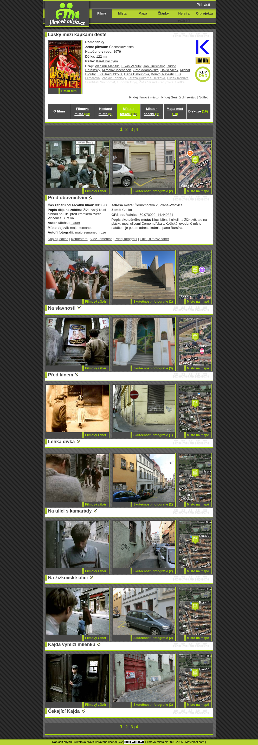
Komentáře (79, 239)
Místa (122, 13)
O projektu (204, 13)
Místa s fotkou (128, 111)
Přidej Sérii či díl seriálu (178, 97)
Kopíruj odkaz (58, 239)
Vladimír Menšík (107, 66)
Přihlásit (203, 5)
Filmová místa (82, 111)
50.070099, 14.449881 (156, 215)
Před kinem (60, 374)
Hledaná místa (105, 111)
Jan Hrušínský (154, 66)
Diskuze (198, 111)
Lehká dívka (61, 441)
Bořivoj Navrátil (162, 74)
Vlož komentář (101, 239)
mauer (75, 223)
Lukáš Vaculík (131, 66)
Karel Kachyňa (107, 61)
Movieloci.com (194, 741)
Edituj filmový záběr (154, 239)
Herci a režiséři (184, 16)
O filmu (59, 111)
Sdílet (203, 97)
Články (163, 13)
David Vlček (169, 70)
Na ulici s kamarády (70, 511)
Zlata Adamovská (145, 70)
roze (102, 232)
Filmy (101, 13)
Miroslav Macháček (116, 70)
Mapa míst (175, 111)
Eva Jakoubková (110, 74)
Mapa (142, 13)
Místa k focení (151, 111)
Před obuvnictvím (67, 197)
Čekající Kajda (64, 711)
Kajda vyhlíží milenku (71, 644)
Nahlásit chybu (62, 741)
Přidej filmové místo (144, 97)
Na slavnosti (62, 308)
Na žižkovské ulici (68, 577)
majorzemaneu (81, 228)
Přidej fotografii (126, 239)
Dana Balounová (136, 74)
